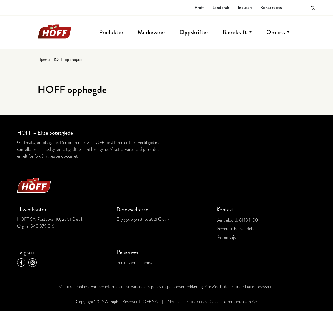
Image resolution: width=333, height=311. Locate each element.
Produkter (111, 32)
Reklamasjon (227, 237)
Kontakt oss (271, 7)
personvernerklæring (185, 287)
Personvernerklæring (134, 262)
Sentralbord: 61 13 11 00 (237, 220)
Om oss (275, 32)
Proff (199, 7)
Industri (245, 7)
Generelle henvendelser (236, 229)
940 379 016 (42, 226)
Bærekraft (234, 32)
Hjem (42, 59)
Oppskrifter (193, 32)
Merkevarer (151, 32)
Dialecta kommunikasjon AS (232, 302)
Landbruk (220, 7)
